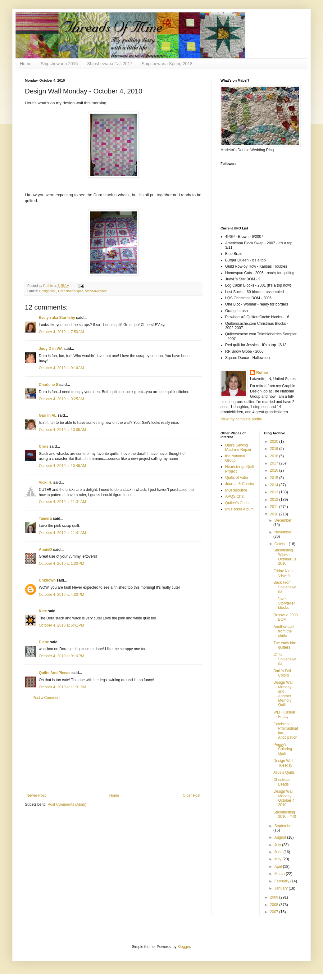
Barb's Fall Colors (282, 673)
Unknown (47, 580)
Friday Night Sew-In (283, 573)
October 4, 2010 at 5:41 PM (61, 625)
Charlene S (48, 385)
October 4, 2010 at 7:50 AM (61, 332)
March (280, 874)
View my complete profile (241, 419)
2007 (274, 912)
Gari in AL (48, 415)
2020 (274, 441)
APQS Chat (234, 496)
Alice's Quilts (283, 772)
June (278, 852)
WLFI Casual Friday (284, 714)
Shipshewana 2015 (59, 63)
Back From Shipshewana (284, 587)
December (282, 520)
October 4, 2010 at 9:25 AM (61, 399)
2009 (274, 897)
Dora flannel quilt (70, 291)
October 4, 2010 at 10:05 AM (62, 430)
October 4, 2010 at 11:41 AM (62, 533)
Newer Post (36, 795)
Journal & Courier (239, 484)
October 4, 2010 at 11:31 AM (62, 502)
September (283, 826)
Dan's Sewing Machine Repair (238, 447)
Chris (43, 446)
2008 (274, 905)
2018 (274, 456)
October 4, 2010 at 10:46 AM (62, 466)
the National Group (235, 458)
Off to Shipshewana (284, 659)
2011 (274, 507)
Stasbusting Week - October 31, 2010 (285, 557)
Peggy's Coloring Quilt (282, 749)
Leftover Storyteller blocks (284, 603)
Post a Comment (46, 697)
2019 (274, 448)
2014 (274, 485)
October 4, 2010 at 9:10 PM (61, 656)
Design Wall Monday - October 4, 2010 (284, 798)
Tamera (45, 518)
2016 (274, 470)
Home (25, 63)
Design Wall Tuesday (283, 763)
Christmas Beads (281, 781)
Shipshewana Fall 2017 (109, 63)
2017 (274, 463)
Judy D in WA (50, 349)
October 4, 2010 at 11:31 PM (62, 687)
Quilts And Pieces (55, 673)
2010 (274, 514)
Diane (44, 642)
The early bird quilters (284, 645)
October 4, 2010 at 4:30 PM (61, 594)
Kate (43, 611)
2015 (274, 478)
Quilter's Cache (238, 503)
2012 (274, 499)
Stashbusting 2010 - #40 (284, 814)
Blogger (183, 947)
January (281, 888)
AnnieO (45, 549)
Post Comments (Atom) (67, 804)
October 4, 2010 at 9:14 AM (61, 368)
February (282, 881)
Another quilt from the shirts (283, 631)
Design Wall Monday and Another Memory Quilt (283, 693)
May (278, 859)
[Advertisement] (113, 747)
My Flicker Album (239, 509)
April (278, 866)
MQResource (236, 490)
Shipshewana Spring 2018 (167, 63)
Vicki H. (45, 482)
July (278, 845)
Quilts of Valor (236, 477)
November (282, 532)
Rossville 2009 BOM (285, 617)
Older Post (191, 795)
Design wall (47, 291)
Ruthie (262, 372)
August (280, 837)
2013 (274, 492)
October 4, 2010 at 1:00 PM (61, 563)
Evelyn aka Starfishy (57, 317)
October (281, 544)
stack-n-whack (96, 291)
